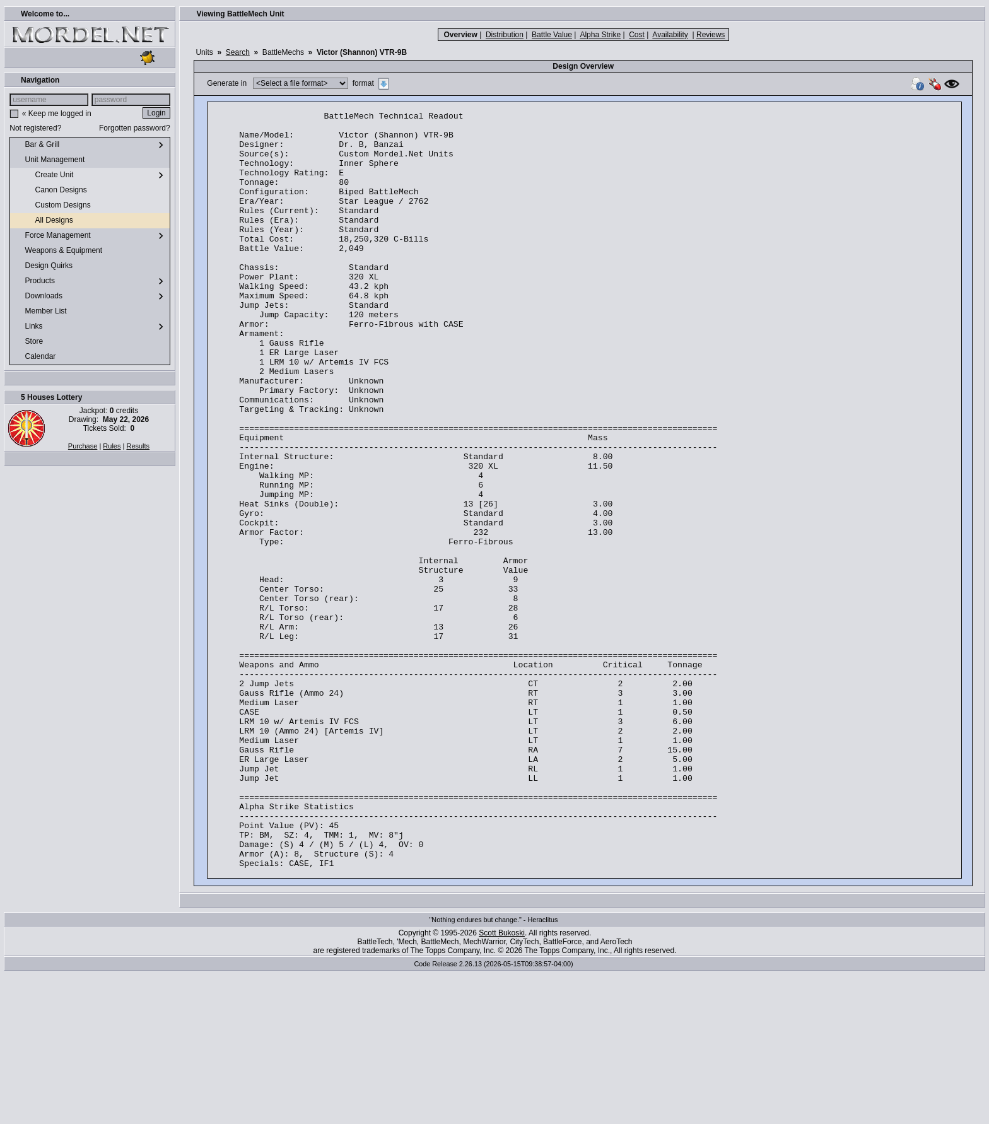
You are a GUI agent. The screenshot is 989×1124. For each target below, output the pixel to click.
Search (238, 52)
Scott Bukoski (502, 1084)
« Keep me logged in (56, 113)
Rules (111, 446)
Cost (637, 34)
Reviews (710, 34)
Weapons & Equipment (59, 251)
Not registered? (35, 128)
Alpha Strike (600, 34)
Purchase (82, 446)
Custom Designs (53, 205)
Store (29, 342)
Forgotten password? (134, 128)
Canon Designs (51, 190)
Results (137, 446)
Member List (41, 311)
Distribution (505, 34)
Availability (670, 34)
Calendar (35, 357)
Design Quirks (44, 266)
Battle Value (552, 34)
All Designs (44, 220)
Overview (460, 34)
